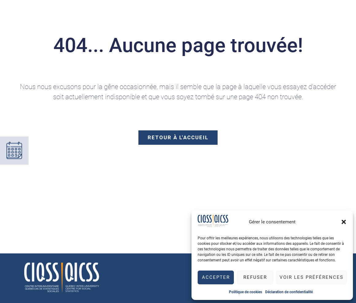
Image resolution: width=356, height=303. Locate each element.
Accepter (216, 277)
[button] (344, 222)
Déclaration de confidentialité (289, 292)
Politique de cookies (245, 292)
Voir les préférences (311, 277)
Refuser (255, 277)
